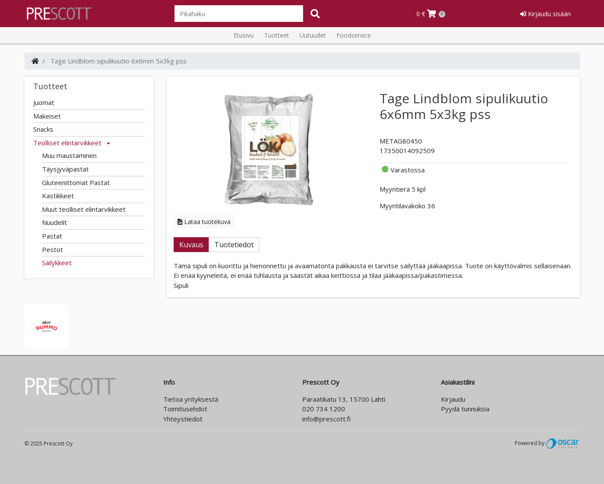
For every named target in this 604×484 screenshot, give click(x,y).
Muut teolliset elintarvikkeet (84, 209)
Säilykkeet (57, 262)
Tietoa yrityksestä (190, 399)
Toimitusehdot (185, 408)
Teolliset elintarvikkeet (71, 142)
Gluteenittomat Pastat (76, 182)
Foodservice (353, 35)
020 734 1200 (323, 408)
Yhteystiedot (182, 418)
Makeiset (47, 116)
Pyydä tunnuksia (465, 408)
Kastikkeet (58, 195)
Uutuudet (313, 35)
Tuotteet (276, 35)
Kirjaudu (453, 399)
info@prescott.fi (326, 418)
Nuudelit (54, 222)
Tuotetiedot (234, 244)
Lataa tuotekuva (204, 221)
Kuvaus (191, 244)
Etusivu (244, 35)
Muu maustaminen (69, 155)
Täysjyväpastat (65, 169)
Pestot (52, 249)
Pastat (52, 235)
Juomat (43, 102)
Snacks (43, 129)
